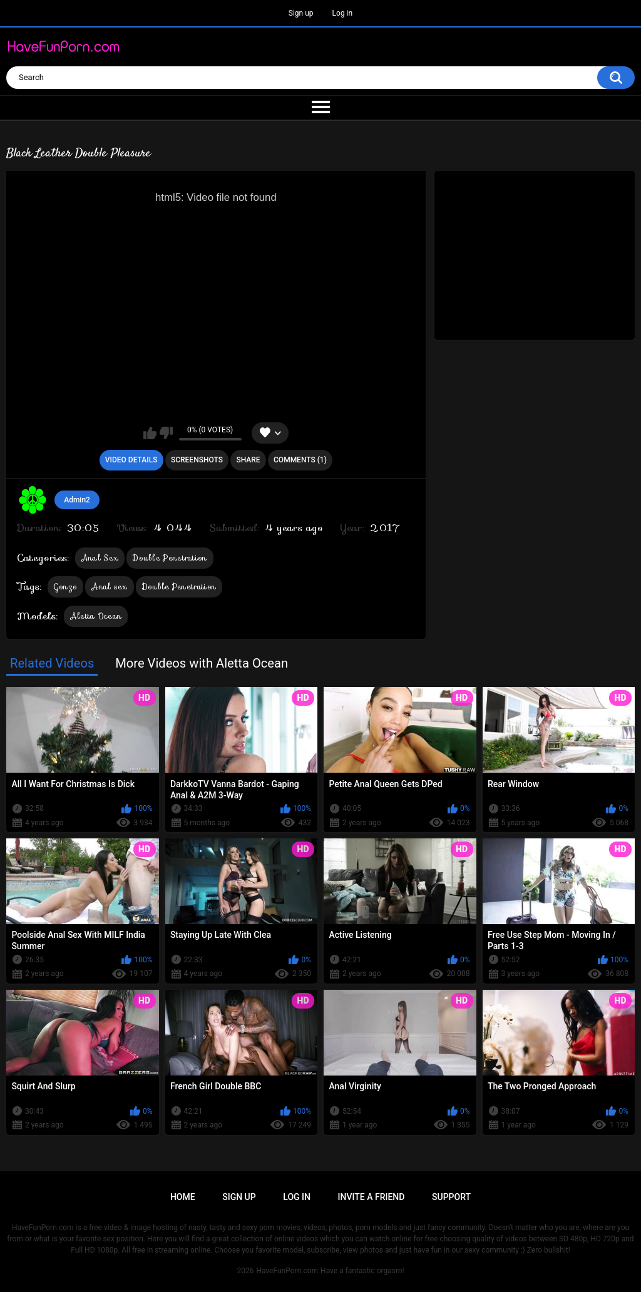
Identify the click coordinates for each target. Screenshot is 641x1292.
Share (248, 459)
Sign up (301, 13)
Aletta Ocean (96, 616)
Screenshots (197, 459)
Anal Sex (99, 558)
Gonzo (66, 587)
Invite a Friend (371, 1197)
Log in (342, 13)
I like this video (149, 433)
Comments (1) (300, 459)
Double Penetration (170, 558)
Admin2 (77, 500)
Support (451, 1197)
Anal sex (109, 587)
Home (182, 1197)
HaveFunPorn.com (287, 1270)
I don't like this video (166, 433)
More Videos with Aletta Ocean (201, 663)
